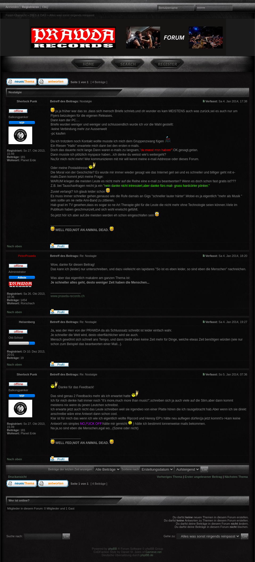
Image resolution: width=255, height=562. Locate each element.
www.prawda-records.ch (68, 296)
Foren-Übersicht (16, 15)
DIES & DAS (38, 15)
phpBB (112, 548)
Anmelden (12, 7)
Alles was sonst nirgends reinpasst (71, 15)
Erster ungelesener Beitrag (203, 476)
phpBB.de (147, 555)
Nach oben (14, 246)
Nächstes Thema (236, 476)
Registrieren (30, 7)
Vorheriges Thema (169, 476)
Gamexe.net (154, 551)
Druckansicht (17, 476)
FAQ (45, 7)
